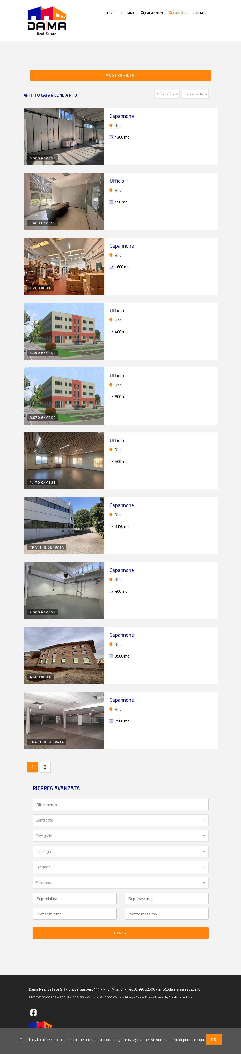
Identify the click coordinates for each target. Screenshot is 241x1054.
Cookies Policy (144, 997)
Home (109, 13)
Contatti (200, 13)
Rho (115, 125)
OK (213, 1040)
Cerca (120, 933)
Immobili (178, 13)
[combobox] (120, 820)
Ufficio (116, 181)
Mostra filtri (120, 75)
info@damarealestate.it (179, 989)
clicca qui (196, 1039)
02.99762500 (145, 989)
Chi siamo (128, 13)
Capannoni (152, 13)
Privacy (129, 997)
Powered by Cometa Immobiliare (173, 997)
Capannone (121, 116)
